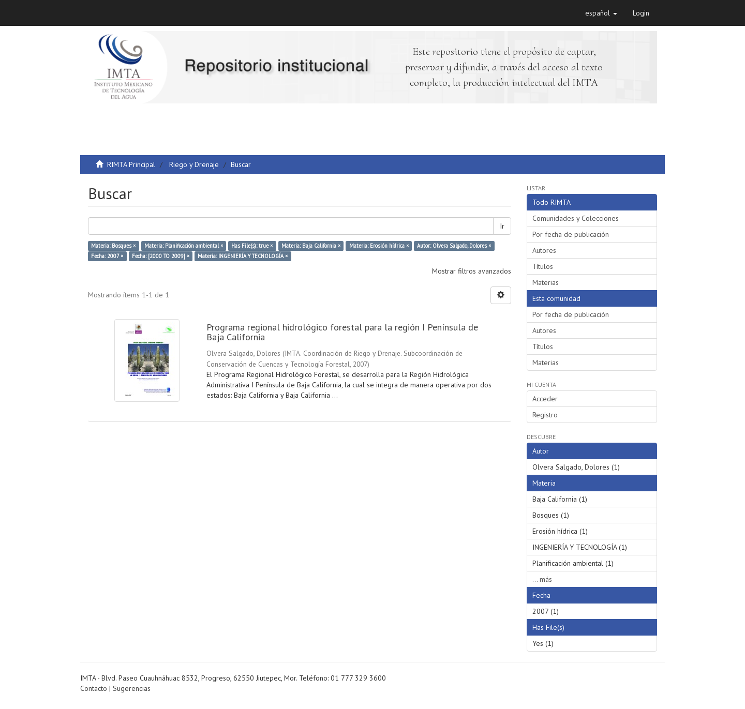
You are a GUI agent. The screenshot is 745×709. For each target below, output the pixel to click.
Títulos (542, 266)
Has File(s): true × (252, 245)
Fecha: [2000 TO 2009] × (160, 256)
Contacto (93, 688)
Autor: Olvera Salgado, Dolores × (454, 245)
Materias (545, 282)
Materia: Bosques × (113, 245)
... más (542, 579)
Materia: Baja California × (310, 245)
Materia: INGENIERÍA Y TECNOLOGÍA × (243, 256)
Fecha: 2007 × (107, 256)
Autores (544, 250)
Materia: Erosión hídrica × (379, 245)
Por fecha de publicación (570, 234)
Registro (545, 414)
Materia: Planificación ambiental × (183, 245)
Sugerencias (132, 688)
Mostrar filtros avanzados (471, 271)
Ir (502, 226)
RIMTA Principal (131, 164)
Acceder (545, 398)
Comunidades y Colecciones (575, 218)
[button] (601, 13)
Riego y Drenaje (194, 164)
